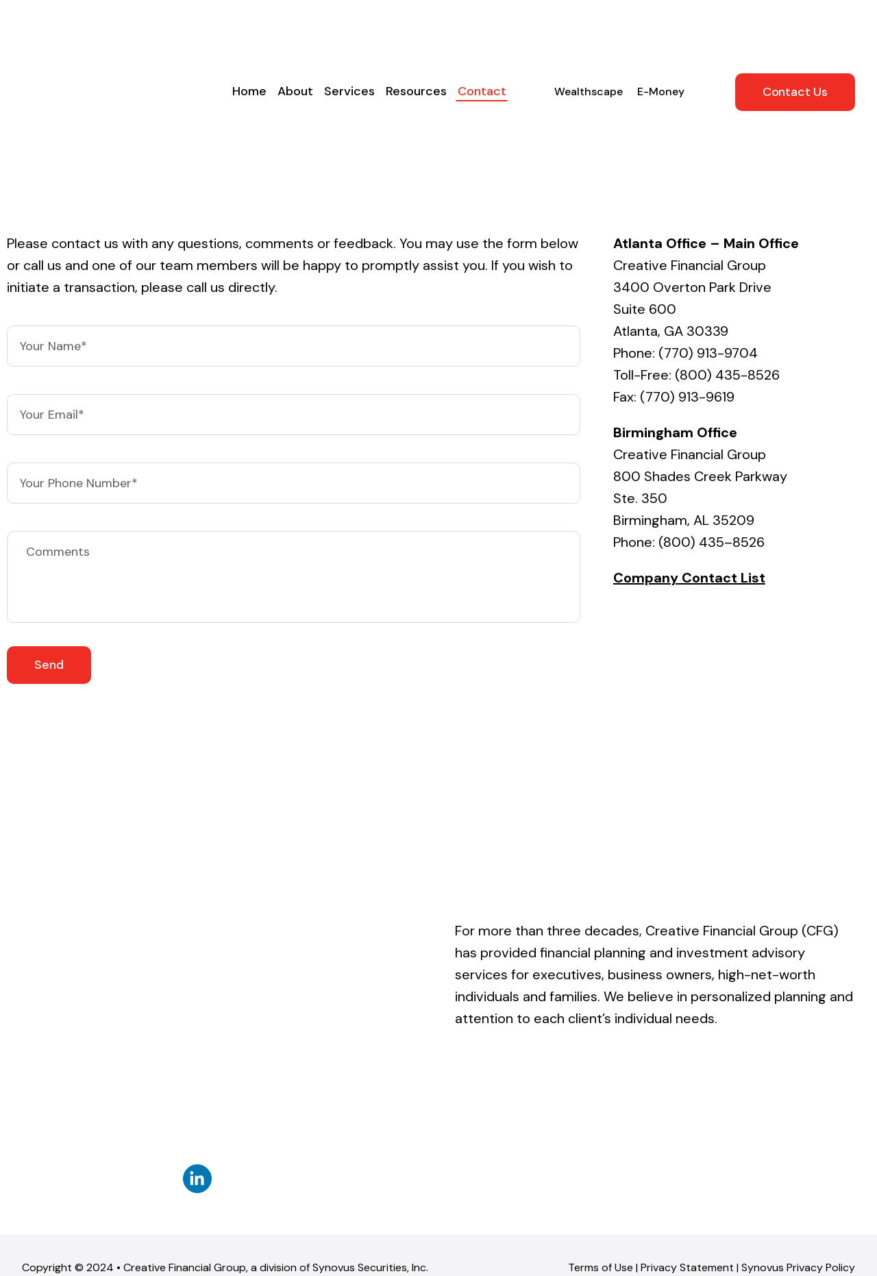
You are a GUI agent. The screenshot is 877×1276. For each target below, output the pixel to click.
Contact (482, 37)
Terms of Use (600, 1088)
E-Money (660, 38)
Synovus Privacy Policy (798, 1088)
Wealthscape (588, 38)
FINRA (711, 1127)
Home (249, 37)
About (295, 37)
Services (349, 37)
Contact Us (795, 38)
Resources (416, 37)
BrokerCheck (263, 1215)
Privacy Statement (687, 1088)
